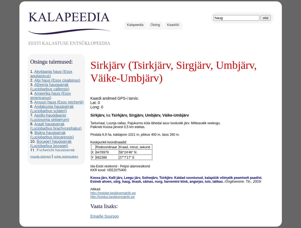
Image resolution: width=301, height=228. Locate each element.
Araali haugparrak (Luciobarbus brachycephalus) (56, 126)
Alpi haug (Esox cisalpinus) (57, 80)
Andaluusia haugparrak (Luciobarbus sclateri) (52, 108)
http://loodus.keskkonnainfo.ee (112, 197)
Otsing (155, 25)
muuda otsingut (40, 156)
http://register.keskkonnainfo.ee (113, 193)
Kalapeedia (135, 25)
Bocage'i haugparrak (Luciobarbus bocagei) (51, 143)
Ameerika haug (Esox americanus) (50, 95)
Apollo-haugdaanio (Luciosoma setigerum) (49, 117)
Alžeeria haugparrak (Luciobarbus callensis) (49, 86)
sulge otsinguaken (66, 156)
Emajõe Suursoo (104, 216)
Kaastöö (173, 25)
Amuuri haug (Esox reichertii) (59, 102)
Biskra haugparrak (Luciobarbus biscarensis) (52, 135)
